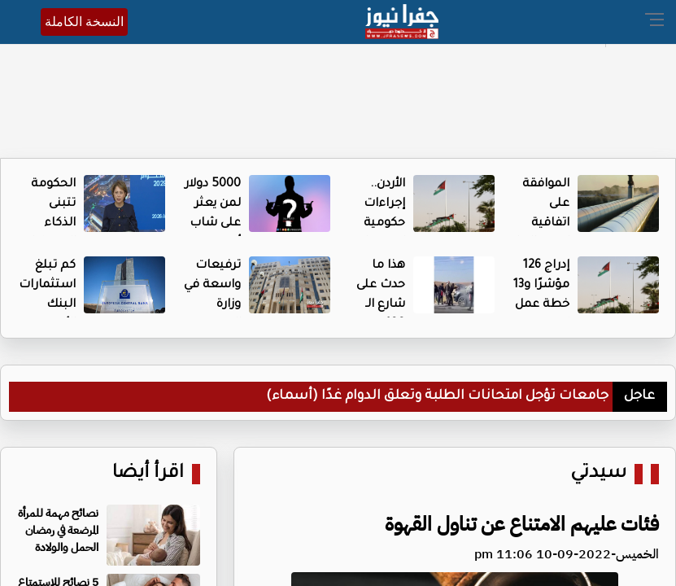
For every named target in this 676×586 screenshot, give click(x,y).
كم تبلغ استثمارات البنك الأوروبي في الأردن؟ (47, 305)
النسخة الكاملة (84, 21)
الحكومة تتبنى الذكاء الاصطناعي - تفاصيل (45, 223)
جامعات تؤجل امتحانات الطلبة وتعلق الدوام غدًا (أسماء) (437, 396)
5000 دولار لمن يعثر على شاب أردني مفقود (213, 223)
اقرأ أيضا (148, 474)
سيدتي (598, 474)
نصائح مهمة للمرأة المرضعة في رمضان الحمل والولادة (58, 530)
